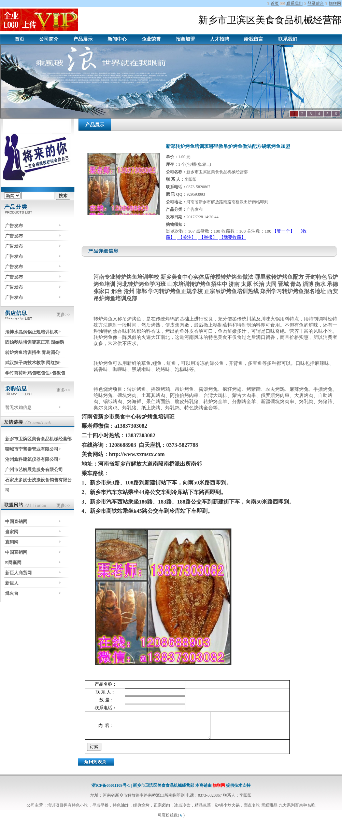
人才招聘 (219, 39)
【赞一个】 (284, 231)
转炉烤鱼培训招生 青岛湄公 (32, 352)
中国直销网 (16, 521)
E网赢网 (13, 562)
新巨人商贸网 (18, 572)
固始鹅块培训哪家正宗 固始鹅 (34, 342)
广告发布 (14, 225)
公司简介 (48, 39)
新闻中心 (117, 39)
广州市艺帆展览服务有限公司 (34, 469)
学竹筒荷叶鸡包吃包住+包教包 (35, 372)
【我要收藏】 (232, 237)
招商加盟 (185, 39)
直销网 (11, 542)
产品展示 (82, 39)
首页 (275, 3)
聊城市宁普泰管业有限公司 (31, 449)
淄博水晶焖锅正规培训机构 (31, 331)
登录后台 (316, 3)
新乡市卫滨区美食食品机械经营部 (38, 438)
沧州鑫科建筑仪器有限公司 (31, 459)
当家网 (11, 531)
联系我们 (294, 3)
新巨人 (11, 583)
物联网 (335, 3)
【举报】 (208, 237)
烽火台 (11, 593)
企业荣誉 (151, 39)
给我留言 (253, 39)
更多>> (63, 314)
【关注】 (187, 237)
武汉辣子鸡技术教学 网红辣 (32, 362)
